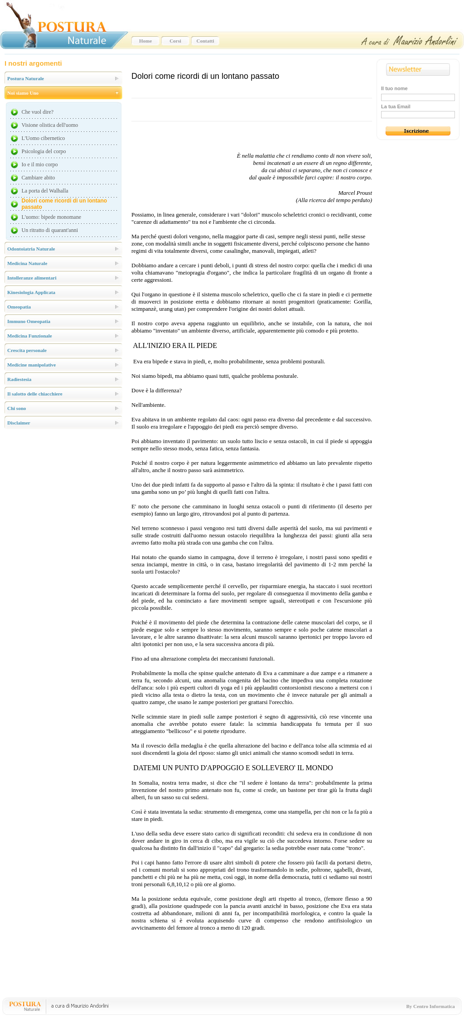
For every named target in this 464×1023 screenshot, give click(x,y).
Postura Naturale (25, 78)
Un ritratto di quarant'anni (50, 230)
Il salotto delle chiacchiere (35, 393)
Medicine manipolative (31, 364)
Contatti (205, 40)
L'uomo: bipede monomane (51, 217)
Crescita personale (27, 350)
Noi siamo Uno (23, 93)
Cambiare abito (38, 177)
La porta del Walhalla (45, 191)
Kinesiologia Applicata (31, 292)
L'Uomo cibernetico (43, 138)
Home (145, 40)
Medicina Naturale (27, 263)
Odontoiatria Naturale (31, 248)
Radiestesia (19, 379)
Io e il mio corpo (40, 164)
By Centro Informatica (430, 1006)
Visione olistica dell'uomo (50, 125)
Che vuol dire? (38, 112)
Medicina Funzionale (29, 335)
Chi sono (16, 408)
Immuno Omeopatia (28, 321)
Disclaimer (18, 422)
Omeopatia (19, 306)
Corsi (175, 40)
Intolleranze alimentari (31, 277)
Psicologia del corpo (44, 151)
